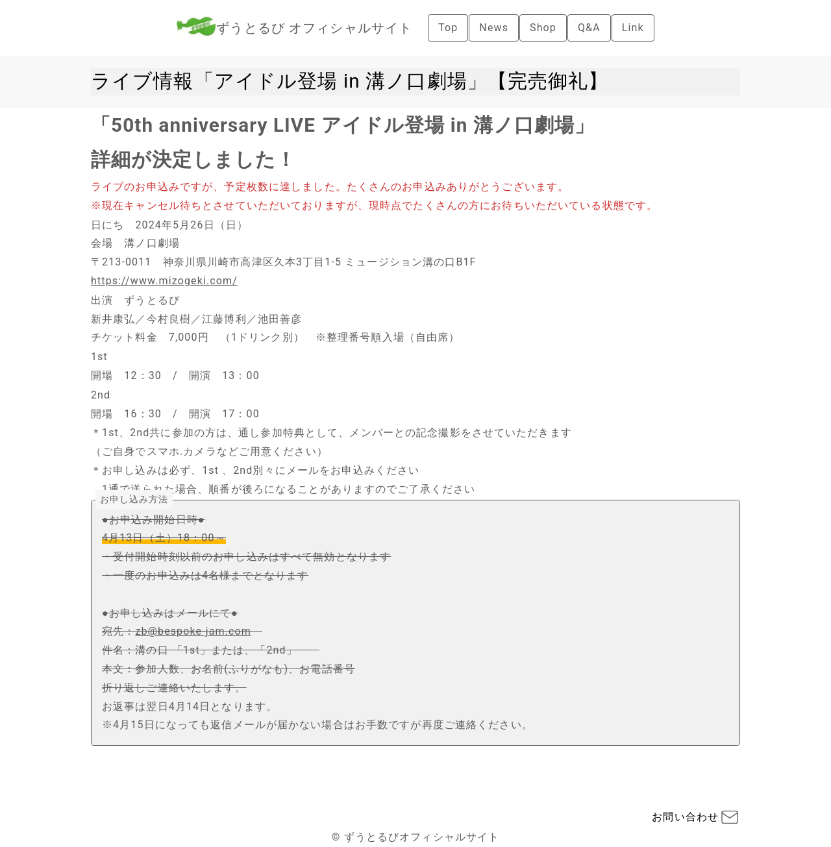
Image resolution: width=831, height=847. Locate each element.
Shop (543, 27)
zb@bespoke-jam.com (193, 631)
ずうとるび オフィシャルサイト (314, 28)
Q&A (589, 27)
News (493, 27)
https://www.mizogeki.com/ (164, 281)
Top (448, 27)
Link (633, 27)
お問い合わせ (685, 817)
